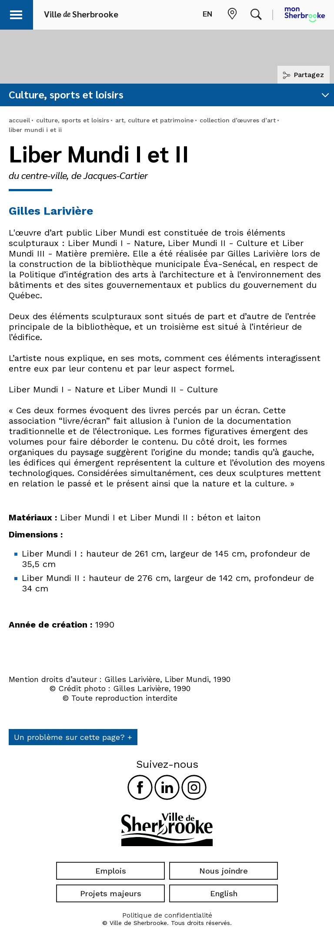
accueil (19, 120)
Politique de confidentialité (167, 915)
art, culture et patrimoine (154, 120)
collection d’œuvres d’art (238, 120)
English (223, 893)
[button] (18, 13)
